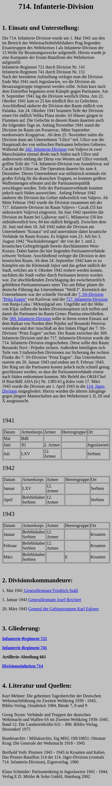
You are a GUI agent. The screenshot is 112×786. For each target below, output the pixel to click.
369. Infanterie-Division (30, 318)
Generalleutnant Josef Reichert (54, 599)
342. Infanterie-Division (46, 149)
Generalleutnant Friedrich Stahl (50, 590)
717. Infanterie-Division (87, 299)
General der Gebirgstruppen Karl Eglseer (63, 608)
